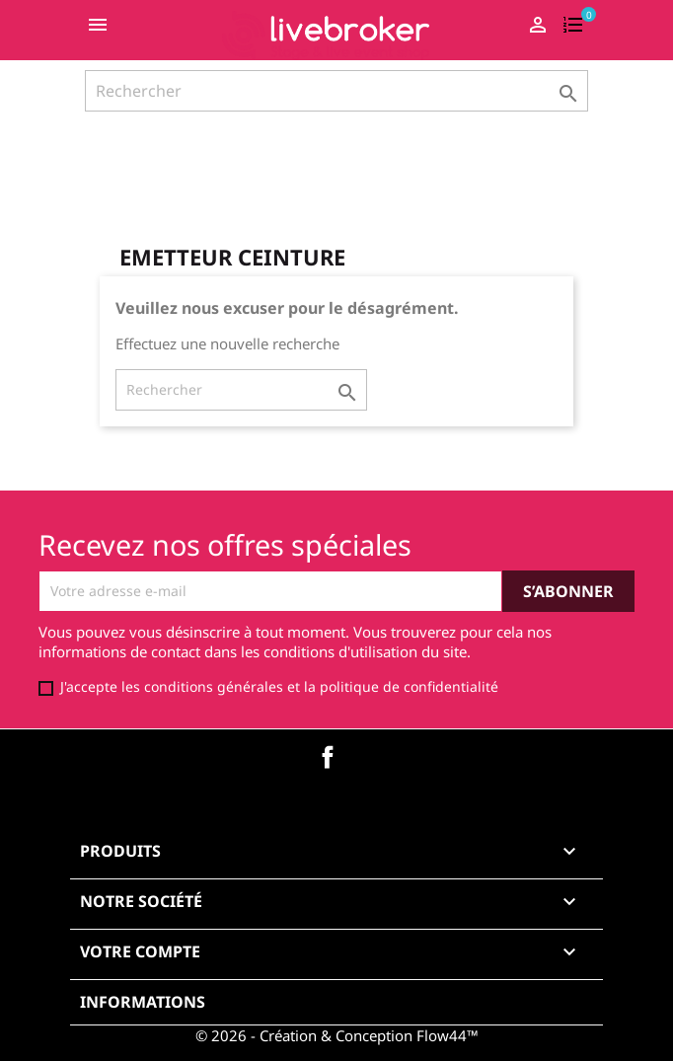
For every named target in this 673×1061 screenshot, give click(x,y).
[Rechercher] (336, 91)
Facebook (327, 757)
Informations (142, 1002)
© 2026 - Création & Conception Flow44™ (337, 1035)
